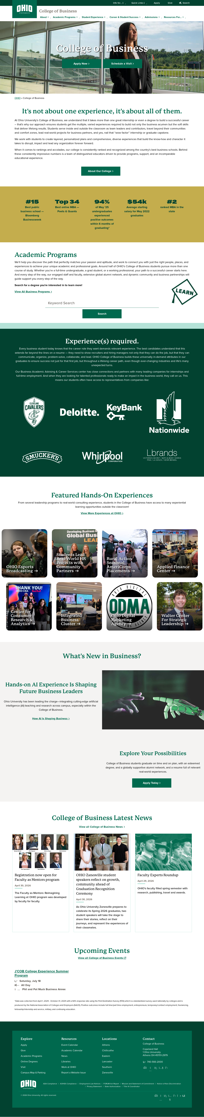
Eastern (106, 1056)
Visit (23, 1067)
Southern (107, 1067)
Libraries (65, 1061)
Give (170, 3)
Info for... (119, 3)
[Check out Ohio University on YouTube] (170, 1097)
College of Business (58, 11)
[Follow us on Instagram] (150, 1070)
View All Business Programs (32, 292)
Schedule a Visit (121, 63)
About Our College (101, 171)
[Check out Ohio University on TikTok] (179, 1096)
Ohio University (33, 1095)
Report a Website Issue (73, 1072)
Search (184, 3)
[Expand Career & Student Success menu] (140, 17)
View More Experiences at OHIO (101, 513)
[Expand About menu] (49, 17)
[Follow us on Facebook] (145, 1067)
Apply (157, 3)
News (64, 1056)
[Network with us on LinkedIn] (155, 1067)
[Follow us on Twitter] (166, 1067)
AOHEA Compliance (68, 1083)
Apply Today (152, 783)
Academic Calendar (71, 1050)
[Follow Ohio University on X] (175, 1096)
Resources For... (173, 17)
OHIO (18, 98)
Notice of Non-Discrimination (169, 1083)
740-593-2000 (155, 1061)
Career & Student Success (124, 17)
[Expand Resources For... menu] (184, 17)
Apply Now (80, 63)
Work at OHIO (68, 1067)
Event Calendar (69, 1045)
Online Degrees (29, 1061)
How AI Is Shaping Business (50, 719)
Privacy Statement (94, 1086)
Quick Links (139, 3)
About (43, 17)
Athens (106, 1045)
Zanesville (107, 1072)
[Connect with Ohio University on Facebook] (156, 1096)
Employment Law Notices (90, 1083)
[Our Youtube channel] (161, 1067)
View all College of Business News (101, 827)
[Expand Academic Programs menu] (78, 17)
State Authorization (113, 1086)
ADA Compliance (50, 1083)
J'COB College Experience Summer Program (42, 973)
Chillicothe (108, 1050)
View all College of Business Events (102, 958)
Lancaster (107, 1061)
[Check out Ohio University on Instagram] (161, 1099)
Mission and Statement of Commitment (138, 1083)
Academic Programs (64, 17)
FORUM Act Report (111, 1083)
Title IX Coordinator (132, 1086)
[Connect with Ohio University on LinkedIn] (165, 1096)
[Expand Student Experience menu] (105, 17)
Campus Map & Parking (33, 1072)
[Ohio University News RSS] (184, 1096)
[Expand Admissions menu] (160, 17)
